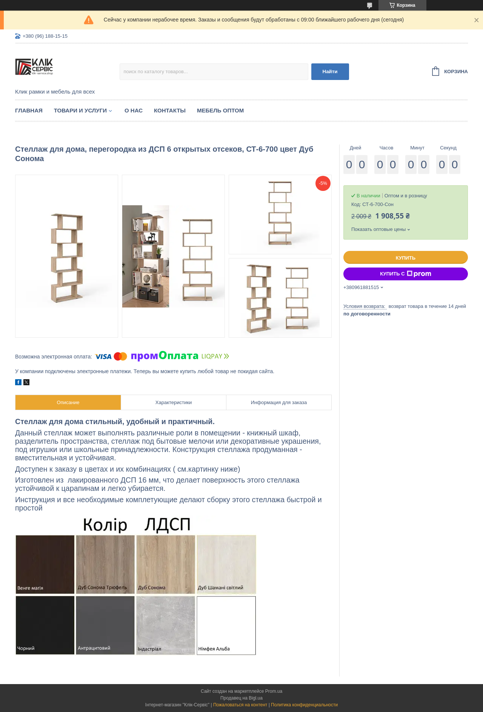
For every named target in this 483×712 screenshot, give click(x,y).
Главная (29, 110)
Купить (405, 258)
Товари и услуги (80, 110)
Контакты (170, 110)
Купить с (405, 274)
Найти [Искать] (330, 71)
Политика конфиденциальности (304, 704)
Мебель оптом (220, 110)
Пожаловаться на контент (240, 704)
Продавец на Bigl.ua (241, 698)
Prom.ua (273, 691)
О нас (134, 110)
